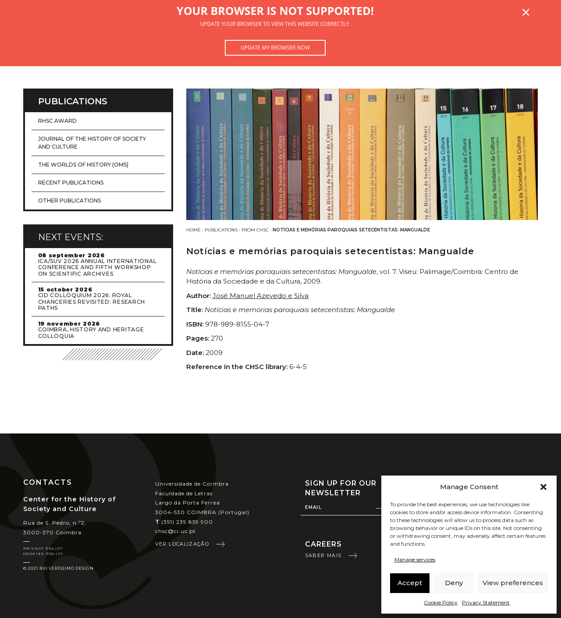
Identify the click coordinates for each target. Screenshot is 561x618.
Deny (454, 583)
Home (193, 230)
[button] (543, 487)
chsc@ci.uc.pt (175, 531)
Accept (410, 583)
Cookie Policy (441, 602)
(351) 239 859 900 (184, 522)
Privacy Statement (486, 602)
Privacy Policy (43, 548)
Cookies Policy (43, 553)
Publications (221, 230)
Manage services (414, 559)
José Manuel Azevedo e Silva (261, 295)
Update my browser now (275, 47)
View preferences (513, 583)
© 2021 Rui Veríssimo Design (58, 568)
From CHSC (255, 230)
